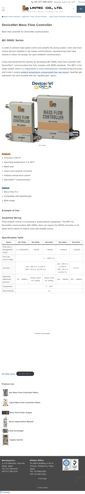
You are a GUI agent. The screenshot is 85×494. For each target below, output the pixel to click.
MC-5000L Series (8, 374)
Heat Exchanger (17, 431)
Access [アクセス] (81, 2)
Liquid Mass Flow (17, 403)
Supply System (16, 440)
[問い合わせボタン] (81, 9)
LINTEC (45, 487)
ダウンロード (26, 374)
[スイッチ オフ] (73, 9)
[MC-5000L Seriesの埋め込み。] (42, 333)
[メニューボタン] (3, 9)
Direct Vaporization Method (21, 422)
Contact (5, 492)
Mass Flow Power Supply (21, 413)
